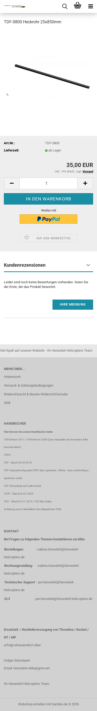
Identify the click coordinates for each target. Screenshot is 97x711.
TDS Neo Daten (43, 501)
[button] (11, 183)
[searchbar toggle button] (64, 6)
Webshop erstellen (32, 704)
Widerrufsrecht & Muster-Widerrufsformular (36, 394)
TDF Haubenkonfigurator (18, 470)
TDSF (7, 493)
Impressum (12, 377)
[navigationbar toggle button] (90, 6)
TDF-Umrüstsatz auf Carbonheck (22, 485)
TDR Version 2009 (37, 439)
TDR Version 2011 (14, 439)
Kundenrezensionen (25, 265)
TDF (6, 462)
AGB (7, 403)
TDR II (7, 454)
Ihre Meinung (73, 304)
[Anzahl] (48, 183)
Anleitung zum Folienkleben (20, 509)
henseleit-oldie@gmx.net (31, 668)
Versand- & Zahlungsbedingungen (28, 385)
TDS (7, 501)
